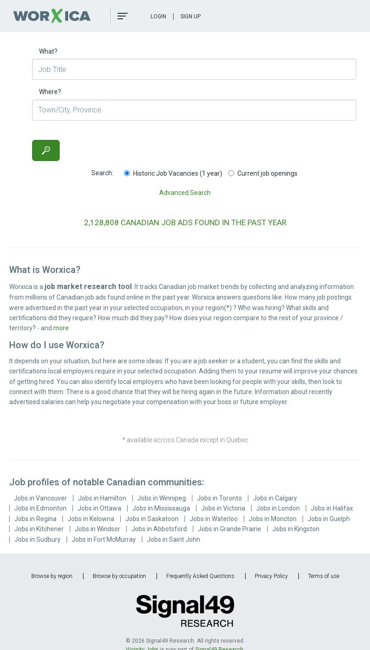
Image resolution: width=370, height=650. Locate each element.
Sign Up (190, 16)
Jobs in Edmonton (40, 508)
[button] (123, 16)
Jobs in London (278, 508)
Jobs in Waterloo (214, 518)
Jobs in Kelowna (90, 518)
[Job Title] (194, 69)
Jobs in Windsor (97, 529)
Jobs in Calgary (275, 498)
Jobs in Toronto (219, 498)
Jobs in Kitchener (39, 529)
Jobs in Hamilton (102, 498)
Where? (50, 91)
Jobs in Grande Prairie (229, 529)
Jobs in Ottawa (99, 508)
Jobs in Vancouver (40, 498)
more (61, 328)
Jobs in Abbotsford (159, 529)
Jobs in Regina (35, 518)
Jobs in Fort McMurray (104, 539)
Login (158, 16)
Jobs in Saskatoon (152, 518)
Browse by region (52, 576)
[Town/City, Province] (194, 110)
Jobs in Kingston (296, 529)
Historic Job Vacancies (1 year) (173, 173)
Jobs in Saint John (173, 539)
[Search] (46, 150)
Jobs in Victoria (223, 508)
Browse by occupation (119, 576)
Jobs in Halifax (332, 508)
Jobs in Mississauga (161, 508)
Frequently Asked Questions (200, 576)
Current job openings (262, 173)
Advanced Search (185, 192)
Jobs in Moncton (273, 518)
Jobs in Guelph (329, 518)
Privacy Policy (271, 576)
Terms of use (323, 576)
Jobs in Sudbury (37, 539)
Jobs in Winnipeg (161, 498)
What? (48, 51)
